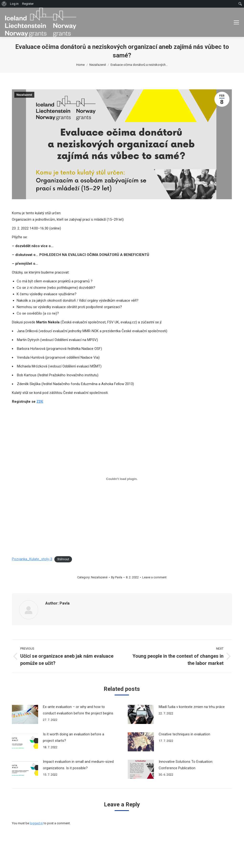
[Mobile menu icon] (236, 22)
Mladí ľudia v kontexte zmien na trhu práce (192, 707)
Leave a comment (154, 577)
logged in (36, 823)
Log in (14, 3)
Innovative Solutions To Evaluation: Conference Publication (186, 764)
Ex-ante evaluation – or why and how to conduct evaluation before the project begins (78, 710)
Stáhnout (63, 559)
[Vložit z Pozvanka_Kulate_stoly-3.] (122, 478)
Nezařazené (24, 95)
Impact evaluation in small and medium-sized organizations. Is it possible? (78, 764)
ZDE (39, 401)
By (116, 577)
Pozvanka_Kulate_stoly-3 (32, 559)
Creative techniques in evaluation (184, 734)
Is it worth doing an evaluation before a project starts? (73, 737)
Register (28, 3)
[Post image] (25, 714)
